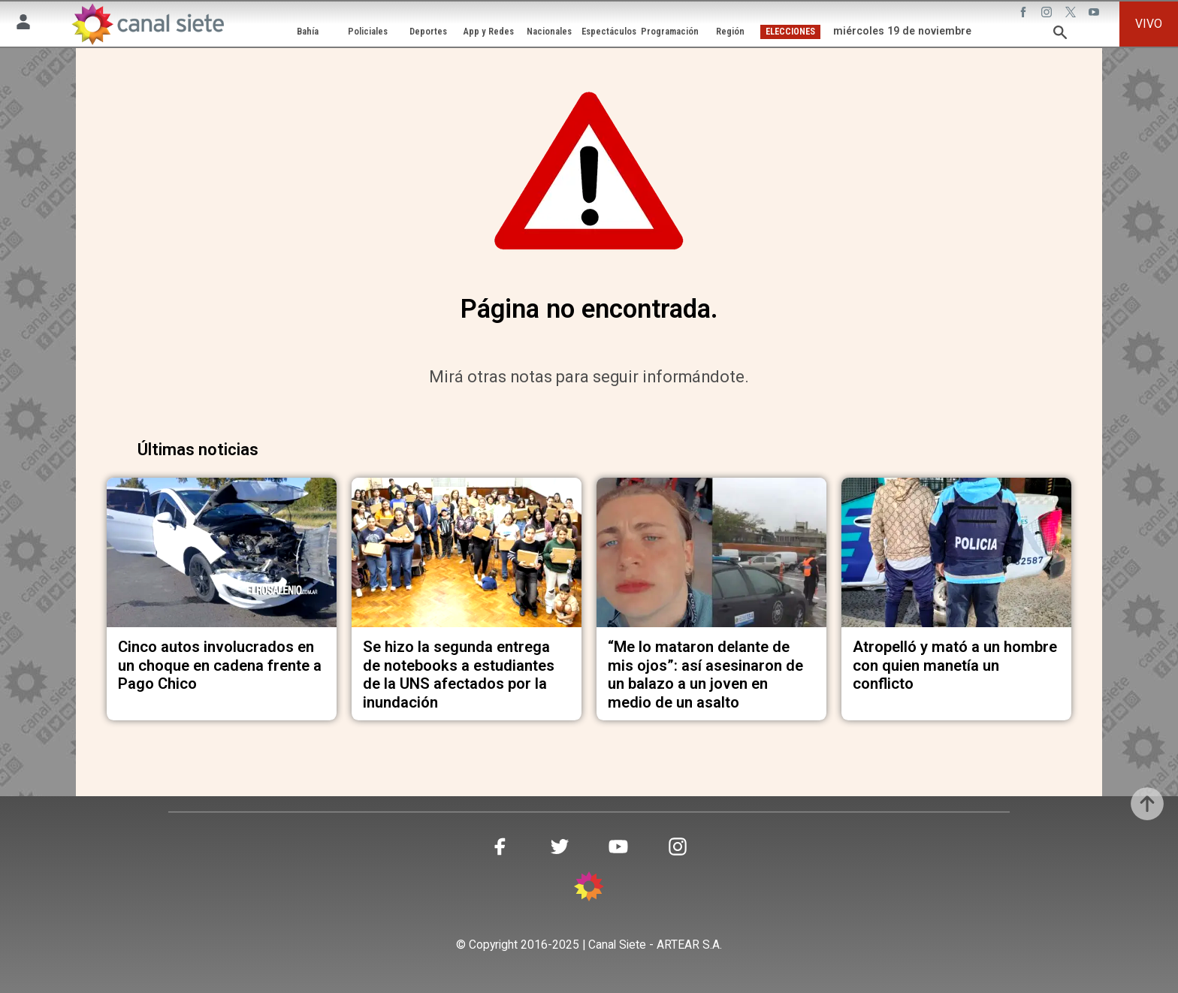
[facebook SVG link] (1024, 14)
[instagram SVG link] (1048, 14)
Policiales (368, 31)
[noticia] (222, 552)
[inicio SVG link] (589, 889)
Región (730, 31)
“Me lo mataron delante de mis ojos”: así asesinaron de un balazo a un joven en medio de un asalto (705, 674)
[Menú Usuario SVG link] (23, 24)
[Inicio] (147, 24)
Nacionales (549, 31)
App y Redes (489, 31)
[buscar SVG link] (1060, 35)
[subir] (1147, 803)
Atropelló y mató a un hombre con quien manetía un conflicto (955, 665)
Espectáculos (608, 31)
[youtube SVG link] (1095, 14)
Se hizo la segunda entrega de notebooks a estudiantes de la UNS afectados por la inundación (458, 674)
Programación (670, 31)
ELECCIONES (790, 31)
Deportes (428, 31)
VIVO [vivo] (1148, 24)
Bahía (308, 31)
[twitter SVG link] (1072, 14)
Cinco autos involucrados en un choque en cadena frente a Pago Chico (220, 665)
